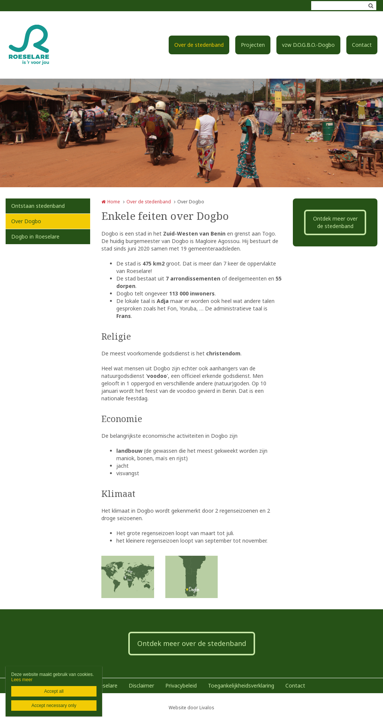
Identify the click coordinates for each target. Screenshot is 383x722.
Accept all (54, 691)
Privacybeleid (181, 685)
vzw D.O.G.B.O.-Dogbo (308, 44)
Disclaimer (141, 685)
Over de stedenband (199, 44)
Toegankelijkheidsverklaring (241, 685)
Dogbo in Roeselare (35, 236)
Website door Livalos (191, 707)
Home (113, 201)
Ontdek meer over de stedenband (335, 222)
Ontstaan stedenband (38, 205)
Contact (362, 44)
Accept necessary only (53, 705)
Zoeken (370, 5)
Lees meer (22, 679)
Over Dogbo (26, 221)
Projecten (253, 44)
